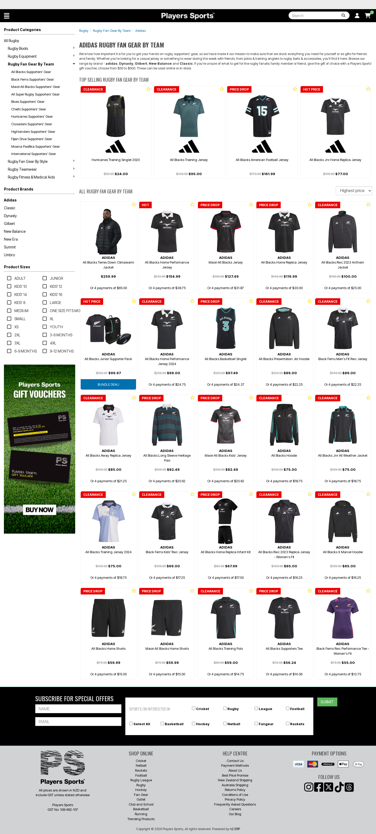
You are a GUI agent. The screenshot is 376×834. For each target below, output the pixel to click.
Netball (233, 724)
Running (141, 814)
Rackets (297, 724)
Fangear (266, 724)
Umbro (9, 255)
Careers (235, 809)
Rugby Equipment (41, 56)
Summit (10, 247)
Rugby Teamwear (41, 169)
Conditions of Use (235, 795)
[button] (6, 16)
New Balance (15, 231)
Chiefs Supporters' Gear (28, 109)
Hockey (202, 724)
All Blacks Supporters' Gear (31, 72)
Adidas (10, 200)
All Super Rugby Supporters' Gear (35, 94)
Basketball (174, 724)
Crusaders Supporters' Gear (31, 124)
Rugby (84, 30)
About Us (235, 770)
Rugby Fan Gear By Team (41, 64)
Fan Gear (141, 795)
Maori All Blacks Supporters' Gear (35, 87)
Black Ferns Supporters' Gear (32, 79)
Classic (9, 208)
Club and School (141, 804)
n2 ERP (235, 829)
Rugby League (141, 780)
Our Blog (235, 814)
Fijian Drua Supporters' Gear (31, 139)
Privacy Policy (235, 799)
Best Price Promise (235, 775)
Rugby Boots (41, 48)
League (265, 709)
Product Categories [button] (22, 29)
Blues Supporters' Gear (27, 101)
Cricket (202, 709)
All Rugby (11, 40)
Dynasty (10, 215)
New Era (11, 239)
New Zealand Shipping (235, 780)
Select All (141, 724)
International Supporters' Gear (33, 154)
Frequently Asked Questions (235, 804)
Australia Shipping (235, 785)
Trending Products (141, 819)
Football (297, 709)
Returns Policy (235, 790)
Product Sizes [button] (17, 267)
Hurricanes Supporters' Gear (32, 116)
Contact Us (235, 761)
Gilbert (9, 223)
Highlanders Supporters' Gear (33, 131)
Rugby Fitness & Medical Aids (41, 177)
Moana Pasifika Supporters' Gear (35, 146)
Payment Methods (235, 765)
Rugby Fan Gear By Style (41, 161)
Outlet (141, 799)
